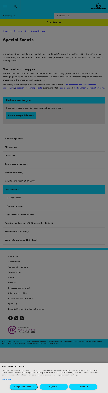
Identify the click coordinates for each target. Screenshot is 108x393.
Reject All (53, 387)
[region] (54, 378)
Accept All (83, 387)
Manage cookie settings (23, 387)
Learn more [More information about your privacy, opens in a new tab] (6, 379)
